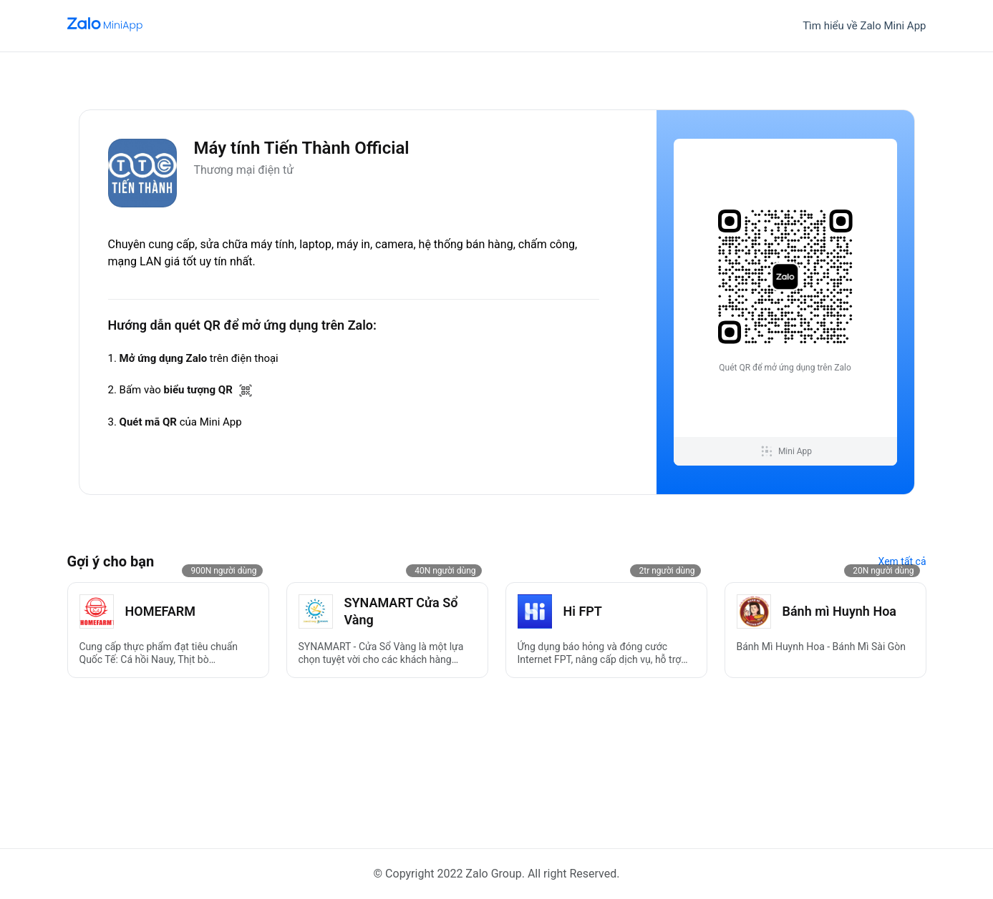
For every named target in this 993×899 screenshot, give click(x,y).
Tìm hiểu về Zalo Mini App (864, 25)
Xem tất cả (902, 561)
